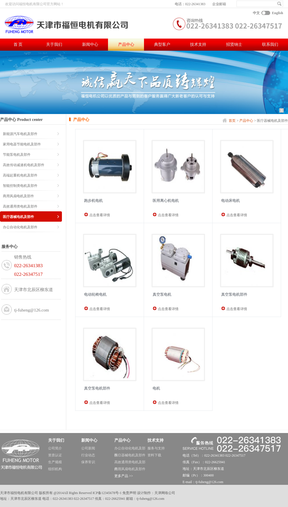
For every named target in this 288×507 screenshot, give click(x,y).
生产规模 (55, 462)
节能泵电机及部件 (17, 155)
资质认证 (55, 455)
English (277, 13)
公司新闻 (88, 448)
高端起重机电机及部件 (20, 175)
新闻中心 (90, 44)
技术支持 (198, 44)
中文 (256, 13)
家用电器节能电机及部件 (22, 144)
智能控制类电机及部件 (20, 186)
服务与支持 (156, 448)
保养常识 (88, 462)
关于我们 (54, 44)
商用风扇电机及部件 (18, 196)
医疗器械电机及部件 (18, 217)
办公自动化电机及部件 (20, 227)
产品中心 (126, 44)
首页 (232, 121)
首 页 (18, 44)
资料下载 (154, 455)
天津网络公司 (164, 493)
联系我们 (270, 44)
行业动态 (88, 455)
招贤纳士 (234, 44)
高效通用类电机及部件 (20, 206)
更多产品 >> (123, 476)
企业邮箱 (219, 4)
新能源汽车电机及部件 (20, 134)
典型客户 (162, 44)
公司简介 (55, 448)
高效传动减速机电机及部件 (23, 165)
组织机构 (55, 469)
